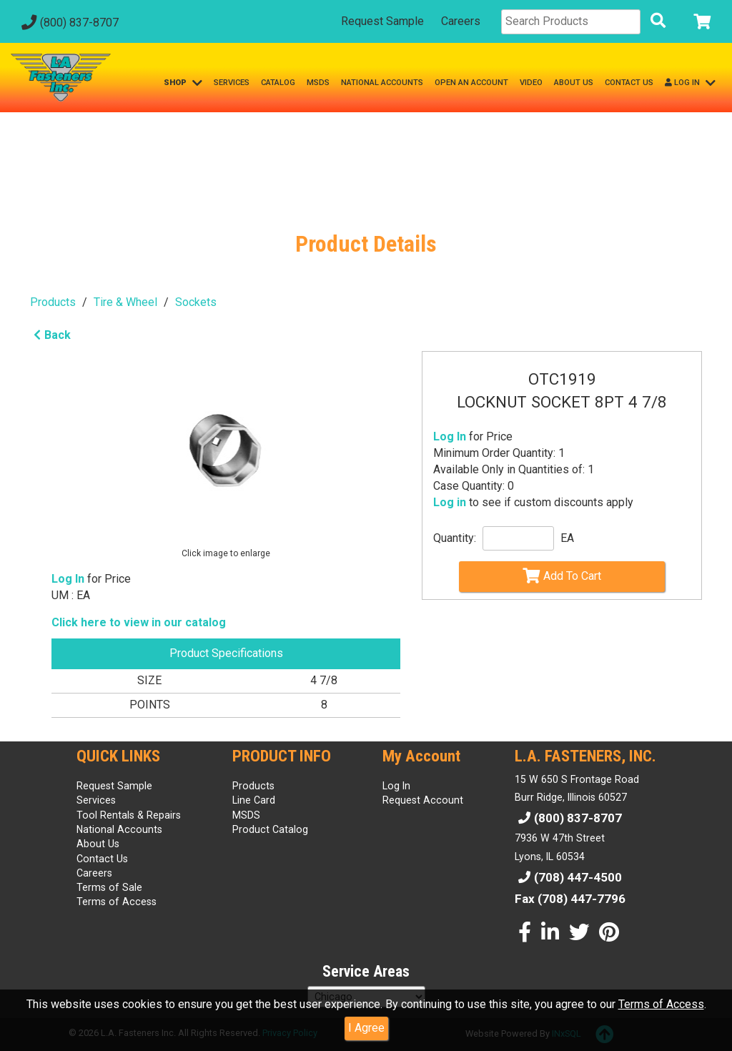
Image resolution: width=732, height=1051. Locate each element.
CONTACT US (629, 82)
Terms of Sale (109, 887)
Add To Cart (562, 575)
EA (567, 538)
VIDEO (531, 82)
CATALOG (278, 82)
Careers (460, 21)
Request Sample (382, 21)
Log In (449, 436)
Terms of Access (661, 1004)
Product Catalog (270, 829)
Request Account (422, 800)
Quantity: (454, 538)
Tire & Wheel (125, 302)
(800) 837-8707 (68, 22)
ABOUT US (573, 82)
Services (96, 800)
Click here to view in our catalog (138, 622)
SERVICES (231, 82)
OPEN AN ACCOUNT (471, 82)
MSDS (318, 82)
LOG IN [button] (690, 83)
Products (53, 302)
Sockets (196, 302)
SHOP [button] (183, 83)
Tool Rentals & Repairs (128, 815)
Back (50, 335)
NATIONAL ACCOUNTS (382, 82)
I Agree (366, 1028)
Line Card (253, 800)
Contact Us (102, 858)
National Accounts (119, 829)
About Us (97, 843)
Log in (449, 502)
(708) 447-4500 (568, 877)
